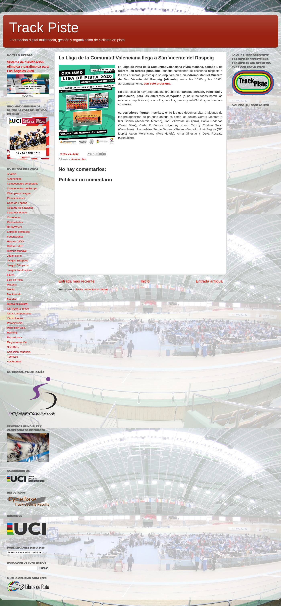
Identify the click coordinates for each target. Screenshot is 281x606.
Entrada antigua (209, 281)
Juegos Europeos (17, 260)
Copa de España (17, 202)
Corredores (14, 217)
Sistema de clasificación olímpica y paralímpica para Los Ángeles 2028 (28, 66)
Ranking (12, 332)
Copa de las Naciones (20, 207)
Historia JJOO (15, 241)
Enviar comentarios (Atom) (92, 289)
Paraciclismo (14, 322)
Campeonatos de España (22, 183)
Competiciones (16, 198)
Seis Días (13, 347)
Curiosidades (15, 222)
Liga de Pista (15, 279)
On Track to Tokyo (18, 308)
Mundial (11, 299)
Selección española (19, 351)
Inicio (145, 281)
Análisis (11, 173)
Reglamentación (17, 342)
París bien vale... (17, 327)
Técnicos (12, 356)
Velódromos (14, 361)
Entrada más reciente (76, 281)
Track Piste (44, 27)
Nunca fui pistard (17, 303)
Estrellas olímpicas (18, 231)
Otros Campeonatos (19, 313)
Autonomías (78, 159)
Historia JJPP (15, 246)
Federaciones (15, 236)
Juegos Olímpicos (18, 265)
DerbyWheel (14, 227)
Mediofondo (14, 294)
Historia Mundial (16, 250)
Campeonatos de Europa (22, 188)
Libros (10, 274)
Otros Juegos (15, 318)
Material (12, 284)
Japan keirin (14, 255)
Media (10, 289)
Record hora (14, 337)
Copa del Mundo (17, 212)
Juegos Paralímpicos (19, 270)
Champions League (19, 193)
